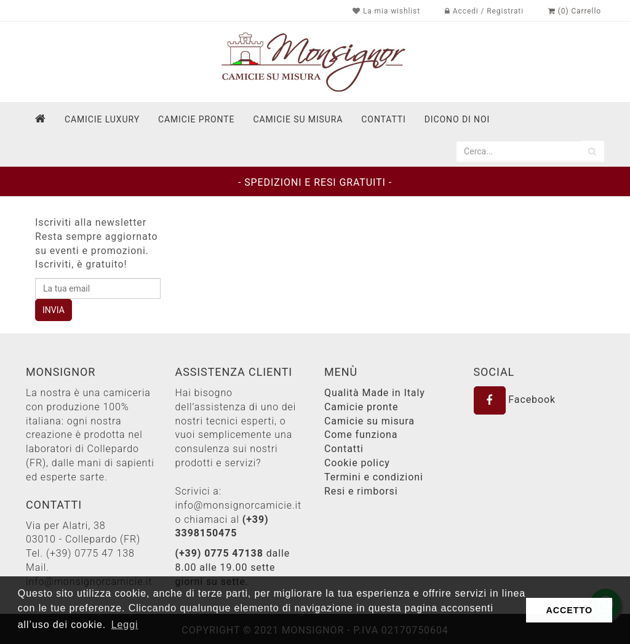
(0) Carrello (574, 11)
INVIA (53, 310)
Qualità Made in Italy (374, 393)
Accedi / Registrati (484, 11)
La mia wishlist (386, 11)
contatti (383, 119)
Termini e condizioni (373, 477)
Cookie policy (357, 463)
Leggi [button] (124, 624)
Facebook (515, 399)
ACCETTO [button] (569, 610)
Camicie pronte (196, 119)
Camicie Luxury (102, 119)
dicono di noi (457, 119)
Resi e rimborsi (360, 491)
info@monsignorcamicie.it (238, 505)
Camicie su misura (298, 119)
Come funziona (360, 434)
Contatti (344, 449)
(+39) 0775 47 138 (90, 553)
